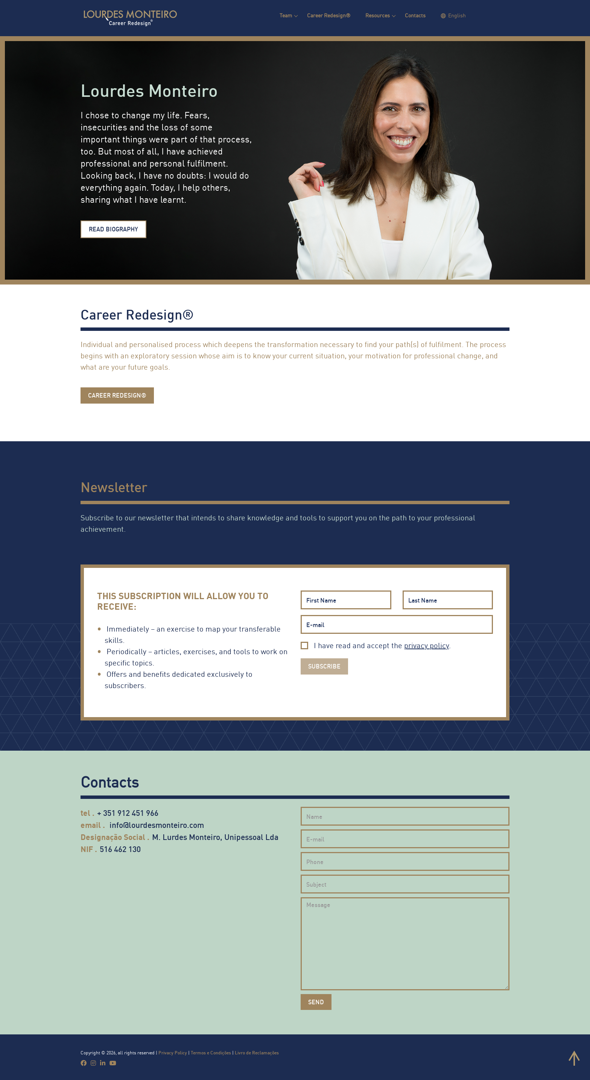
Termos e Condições (211, 1053)
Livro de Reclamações (257, 1053)
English (457, 15)
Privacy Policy (172, 1053)
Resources (377, 15)
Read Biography (113, 229)
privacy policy (426, 645)
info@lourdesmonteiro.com (156, 825)
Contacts (415, 15)
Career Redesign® (328, 15)
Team (286, 15)
